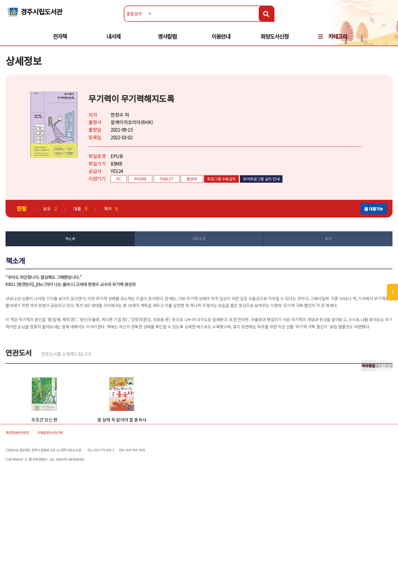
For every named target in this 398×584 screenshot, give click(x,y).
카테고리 (337, 42)
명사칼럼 (167, 42)
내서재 (113, 42)
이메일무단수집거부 (95, 530)
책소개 (88, 253)
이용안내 (220, 42)
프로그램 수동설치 (249, 192)
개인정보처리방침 (50, 530)
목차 (309, 253)
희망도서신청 (274, 42)
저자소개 (199, 253)
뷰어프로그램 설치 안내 (289, 192)
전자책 (60, 42)
